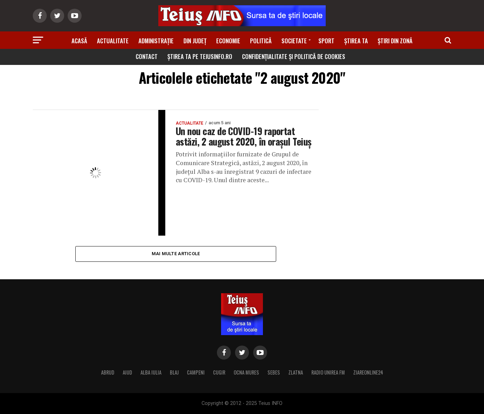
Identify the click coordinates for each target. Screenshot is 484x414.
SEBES (273, 372)
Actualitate (113, 40)
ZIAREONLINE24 (368, 372)
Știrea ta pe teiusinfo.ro (199, 56)
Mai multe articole (176, 253)
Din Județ (194, 40)
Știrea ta (356, 40)
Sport (326, 40)
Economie (228, 40)
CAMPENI (196, 372)
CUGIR (219, 372)
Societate (294, 40)
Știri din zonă (395, 40)
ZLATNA (295, 372)
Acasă (79, 40)
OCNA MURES (246, 372)
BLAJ (174, 372)
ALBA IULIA (151, 372)
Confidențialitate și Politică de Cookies (293, 56)
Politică (261, 40)
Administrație (156, 40)
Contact (147, 56)
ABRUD (107, 372)
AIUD (127, 372)
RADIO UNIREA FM (328, 372)
